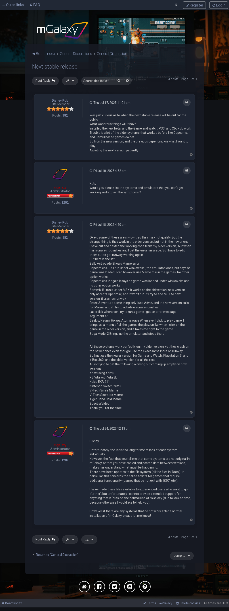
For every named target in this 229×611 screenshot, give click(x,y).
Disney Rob (60, 100)
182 (65, 115)
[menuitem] (34, 4)
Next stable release (54, 66)
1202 (65, 201)
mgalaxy (60, 186)
